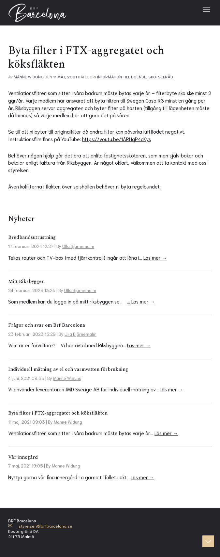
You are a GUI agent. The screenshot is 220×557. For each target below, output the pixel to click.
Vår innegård (23, 457)
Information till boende (121, 76)
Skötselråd (160, 76)
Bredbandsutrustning (32, 237)
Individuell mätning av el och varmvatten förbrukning (68, 369)
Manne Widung (29, 76)
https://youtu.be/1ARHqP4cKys (116, 139)
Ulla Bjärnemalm (78, 246)
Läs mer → (155, 257)
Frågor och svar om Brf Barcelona (46, 325)
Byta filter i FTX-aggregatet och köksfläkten (58, 413)
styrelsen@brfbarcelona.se (45, 525)
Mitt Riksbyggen (26, 281)
